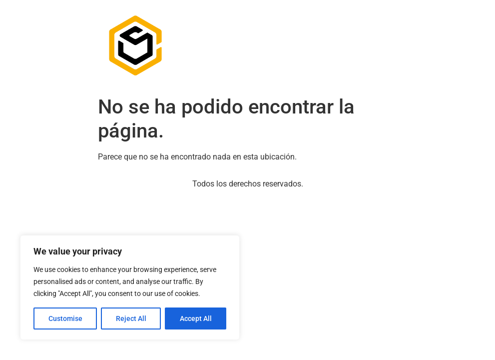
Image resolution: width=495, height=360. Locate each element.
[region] (130, 287)
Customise (65, 318)
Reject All (131, 318)
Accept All (196, 318)
